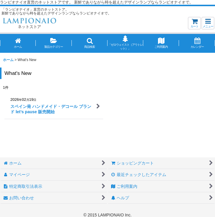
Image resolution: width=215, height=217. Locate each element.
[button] (207, 23)
